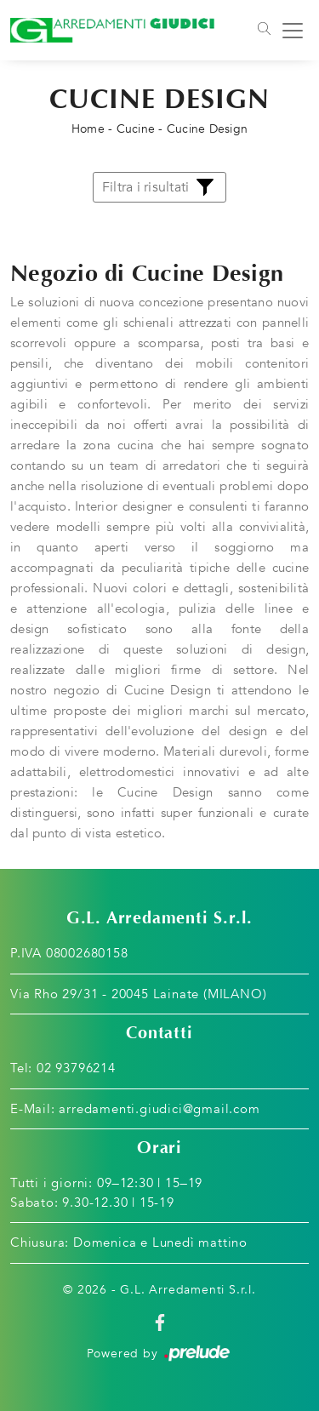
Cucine (136, 129)
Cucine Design (207, 129)
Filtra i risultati (160, 187)
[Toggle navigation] (263, 31)
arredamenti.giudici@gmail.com (159, 1108)
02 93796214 (76, 1068)
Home (88, 129)
